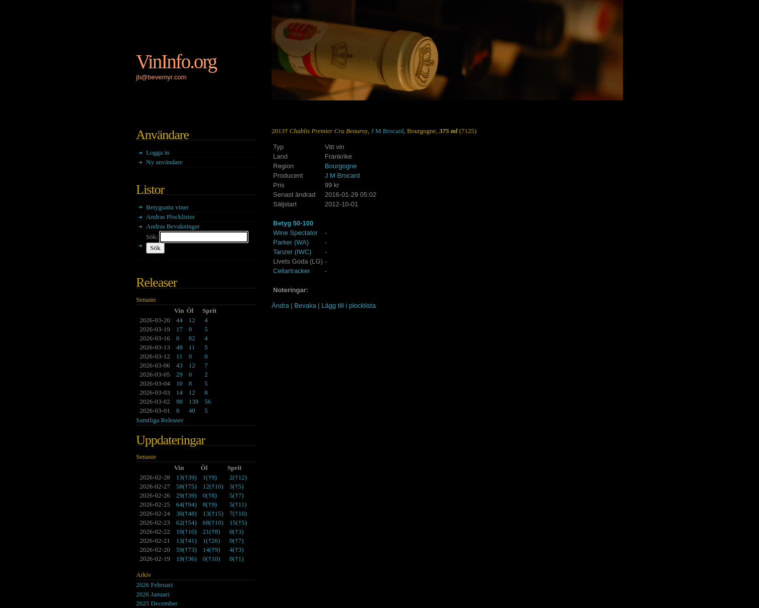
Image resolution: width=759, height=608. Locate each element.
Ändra (280, 305)
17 (179, 329)
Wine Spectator (295, 232)
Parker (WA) (291, 242)
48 (179, 347)
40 (192, 410)
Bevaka (305, 305)
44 (179, 320)
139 (194, 401)
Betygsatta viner (167, 207)
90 (179, 401)
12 (192, 320)
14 (179, 392)
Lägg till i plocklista (348, 305)
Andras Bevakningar (173, 226)
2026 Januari (153, 594)
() (186, 477)
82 (192, 338)
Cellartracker (291, 271)
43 (179, 365)
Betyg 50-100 (293, 223)
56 (207, 401)
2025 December (157, 603)
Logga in (158, 152)
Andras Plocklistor (170, 216)
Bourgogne (341, 166)
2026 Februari (154, 584)
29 (179, 374)
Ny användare (164, 162)
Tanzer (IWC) (292, 252)
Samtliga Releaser (159, 420)
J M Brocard (387, 131)
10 (179, 383)
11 (192, 347)
